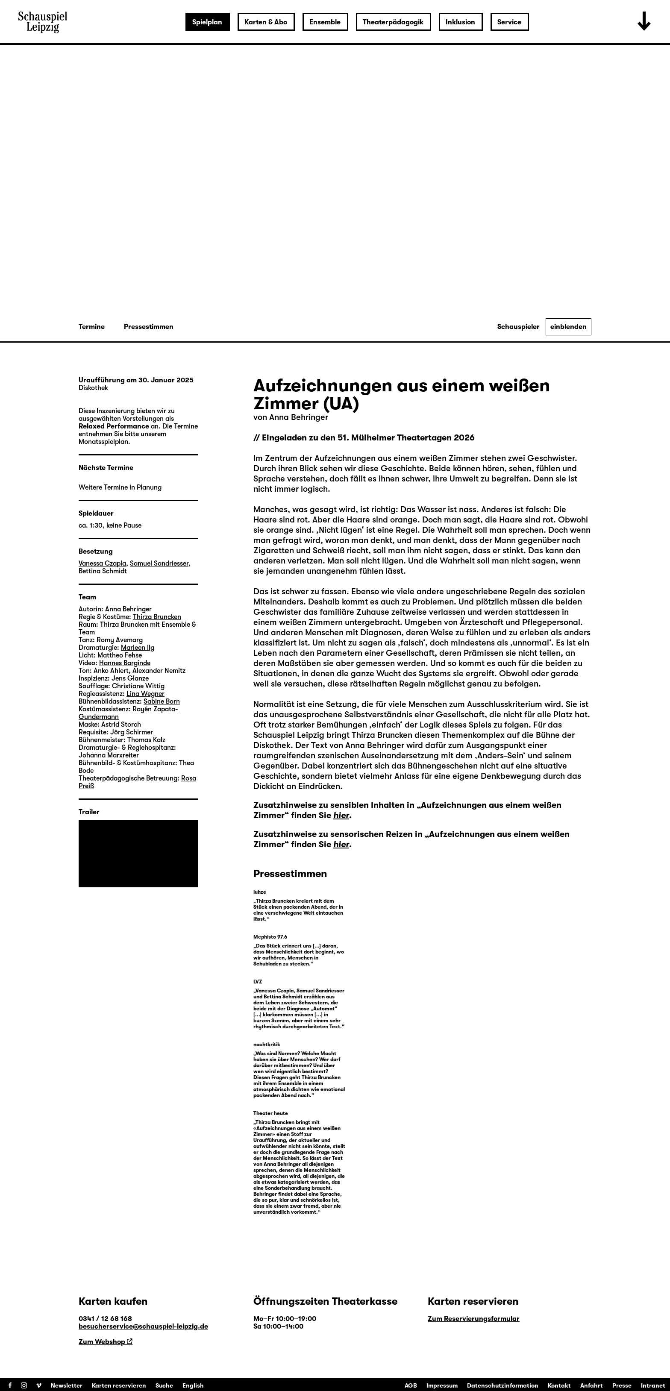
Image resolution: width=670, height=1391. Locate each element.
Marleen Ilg (137, 647)
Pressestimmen (148, 327)
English (193, 1385)
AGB (411, 1385)
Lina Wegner (145, 694)
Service (509, 22)
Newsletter (66, 1385)
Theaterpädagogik (393, 22)
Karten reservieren (119, 1385)
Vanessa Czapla (102, 563)
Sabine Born (162, 701)
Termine (92, 327)
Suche (164, 1385)
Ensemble (325, 22)
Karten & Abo (265, 22)
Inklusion (460, 22)
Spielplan (207, 22)
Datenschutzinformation (502, 1385)
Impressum (442, 1385)
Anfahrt (591, 1385)
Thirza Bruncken (383, 735)
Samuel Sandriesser (159, 563)
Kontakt (559, 1385)
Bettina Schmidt (103, 571)
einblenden (568, 327)
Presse (622, 1385)
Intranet (653, 1385)
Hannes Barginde (124, 663)
